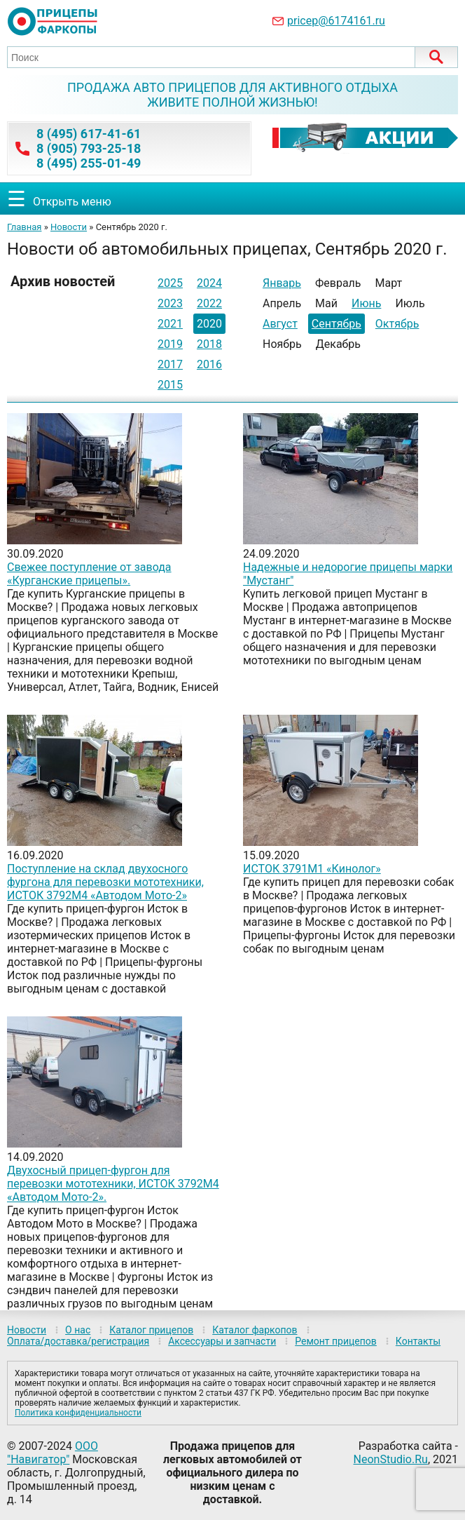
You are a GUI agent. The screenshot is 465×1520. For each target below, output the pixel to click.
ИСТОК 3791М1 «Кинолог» (312, 868)
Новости (68, 227)
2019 (170, 344)
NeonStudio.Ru (391, 1459)
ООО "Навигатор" (52, 1452)
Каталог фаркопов (254, 1330)
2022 (209, 303)
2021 (170, 323)
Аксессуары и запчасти (222, 1341)
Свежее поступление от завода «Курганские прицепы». (89, 573)
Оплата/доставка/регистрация (78, 1341)
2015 (170, 384)
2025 (170, 283)
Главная (24, 227)
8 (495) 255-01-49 (88, 163)
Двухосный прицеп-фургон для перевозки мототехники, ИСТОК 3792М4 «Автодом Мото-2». (113, 1184)
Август (280, 323)
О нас (77, 1330)
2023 (170, 303)
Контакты (418, 1341)
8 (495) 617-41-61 (88, 133)
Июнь (366, 303)
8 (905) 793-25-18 (88, 148)
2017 (170, 364)
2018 (209, 344)
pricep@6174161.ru (336, 20)
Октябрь (397, 323)
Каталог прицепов (151, 1330)
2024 (209, 283)
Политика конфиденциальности (78, 1413)
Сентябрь (336, 323)
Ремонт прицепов (336, 1341)
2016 (209, 364)
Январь (282, 283)
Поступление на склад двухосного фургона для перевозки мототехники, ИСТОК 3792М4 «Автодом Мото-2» (105, 882)
